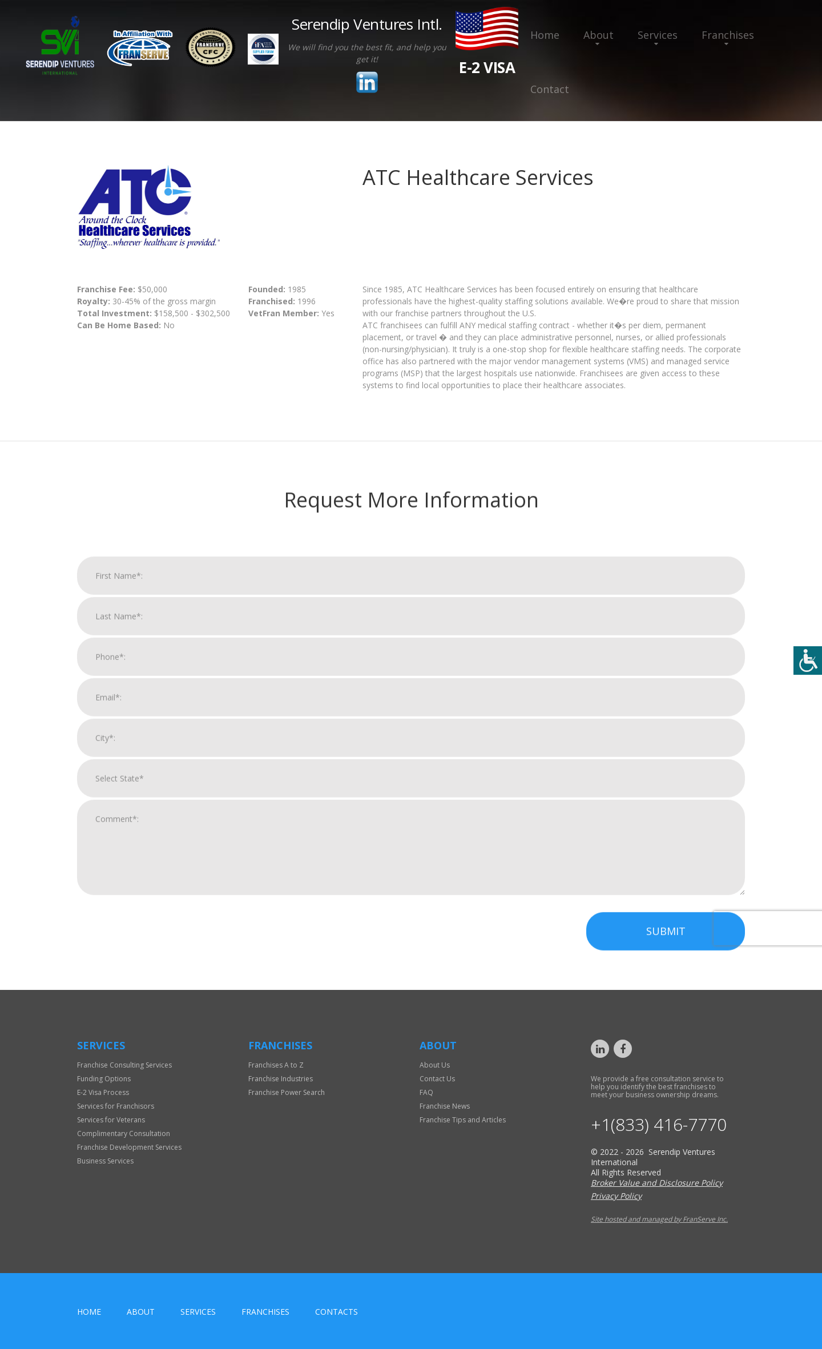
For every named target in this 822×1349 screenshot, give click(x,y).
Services (658, 35)
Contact (549, 89)
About (598, 35)
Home (544, 35)
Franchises (728, 35)
